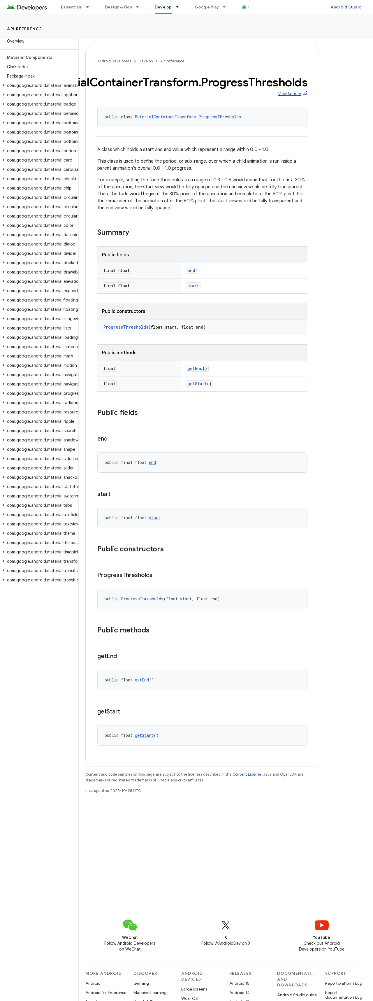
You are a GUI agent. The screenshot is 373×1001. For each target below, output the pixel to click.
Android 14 (239, 992)
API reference (24, 28)
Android (93, 983)
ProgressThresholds (125, 327)
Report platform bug (343, 983)
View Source (289, 93)
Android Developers (114, 61)
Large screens (194, 989)
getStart (197, 383)
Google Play (207, 7)
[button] (38, 85)
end (191, 270)
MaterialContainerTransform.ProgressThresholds (188, 117)
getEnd (195, 368)
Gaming (141, 983)
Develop (146, 61)
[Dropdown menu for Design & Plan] (140, 7)
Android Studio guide (297, 995)
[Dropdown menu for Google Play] (227, 7)
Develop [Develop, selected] (163, 7)
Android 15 (239, 983)
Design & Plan (118, 7)
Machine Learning (150, 992)
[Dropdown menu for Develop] (180, 7)
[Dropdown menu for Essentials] (90, 7)
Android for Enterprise (105, 992)
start (193, 285)
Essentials (71, 7)
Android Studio (346, 7)
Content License (247, 774)
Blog (252, 7)
